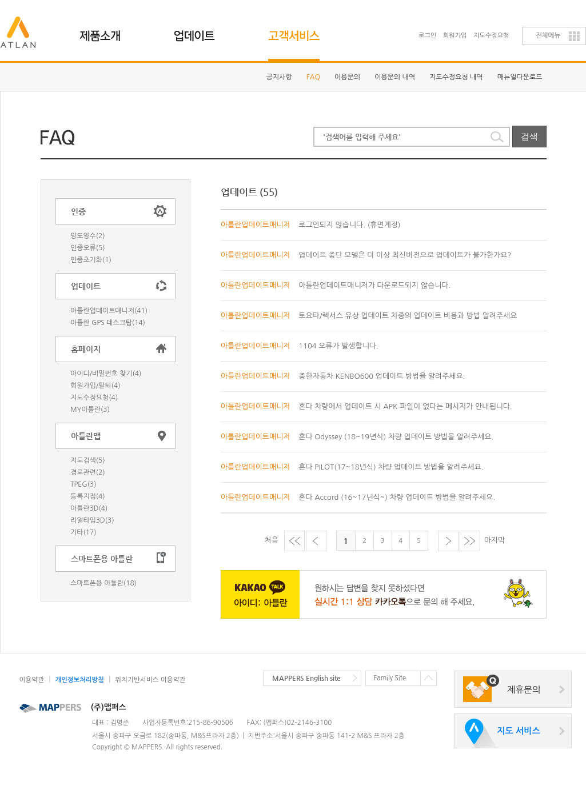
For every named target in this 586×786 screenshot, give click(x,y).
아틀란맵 (86, 435)
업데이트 (201, 31)
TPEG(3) (83, 484)
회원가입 (455, 36)
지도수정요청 (491, 36)
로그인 (427, 36)
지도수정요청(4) (94, 397)
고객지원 (295, 31)
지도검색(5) (87, 460)
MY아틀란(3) (90, 409)
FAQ (313, 77)
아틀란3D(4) (88, 508)
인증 (78, 211)
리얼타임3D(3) (92, 520)
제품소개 (106, 31)
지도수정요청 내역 (456, 77)
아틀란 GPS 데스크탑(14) (107, 322)
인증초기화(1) (90, 259)
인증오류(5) (87, 247)
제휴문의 (523, 689)
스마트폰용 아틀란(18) (103, 583)
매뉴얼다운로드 (520, 77)
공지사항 (279, 77)
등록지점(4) (87, 496)
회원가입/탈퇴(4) (95, 385)
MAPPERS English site (306, 678)
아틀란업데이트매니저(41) (109, 310)
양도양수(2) (87, 235)
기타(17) (83, 532)
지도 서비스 (518, 731)
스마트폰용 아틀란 (102, 558)
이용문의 (347, 77)
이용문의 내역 (394, 77)
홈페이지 (86, 349)
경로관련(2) (87, 472)
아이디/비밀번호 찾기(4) (105, 373)
